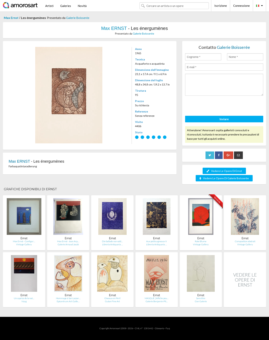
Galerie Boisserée (77, 17)
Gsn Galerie (201, 301)
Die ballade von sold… (112, 241)
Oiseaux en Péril (112, 298)
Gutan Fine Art (112, 301)
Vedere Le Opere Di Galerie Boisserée (224, 178)
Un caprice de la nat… (24, 298)
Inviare (224, 119)
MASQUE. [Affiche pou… (157, 298)
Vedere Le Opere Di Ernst (224, 171)
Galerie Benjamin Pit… (156, 301)
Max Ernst (11, 17)
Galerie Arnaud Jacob (68, 244)
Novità (82, 6)
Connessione (241, 5)
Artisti (49, 6)
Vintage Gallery (24, 244)
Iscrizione (220, 5)
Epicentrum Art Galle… (68, 301)
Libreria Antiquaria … (112, 244)
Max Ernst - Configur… (24, 241)
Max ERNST (114, 28)
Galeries (65, 6)
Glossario (159, 328)
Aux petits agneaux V (156, 241)
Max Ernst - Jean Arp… (68, 241)
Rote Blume (200, 241)
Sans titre (200, 298)
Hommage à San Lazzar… (68, 298)
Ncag (24, 301)
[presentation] (214, 106)
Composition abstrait (245, 241)
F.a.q (168, 328)
